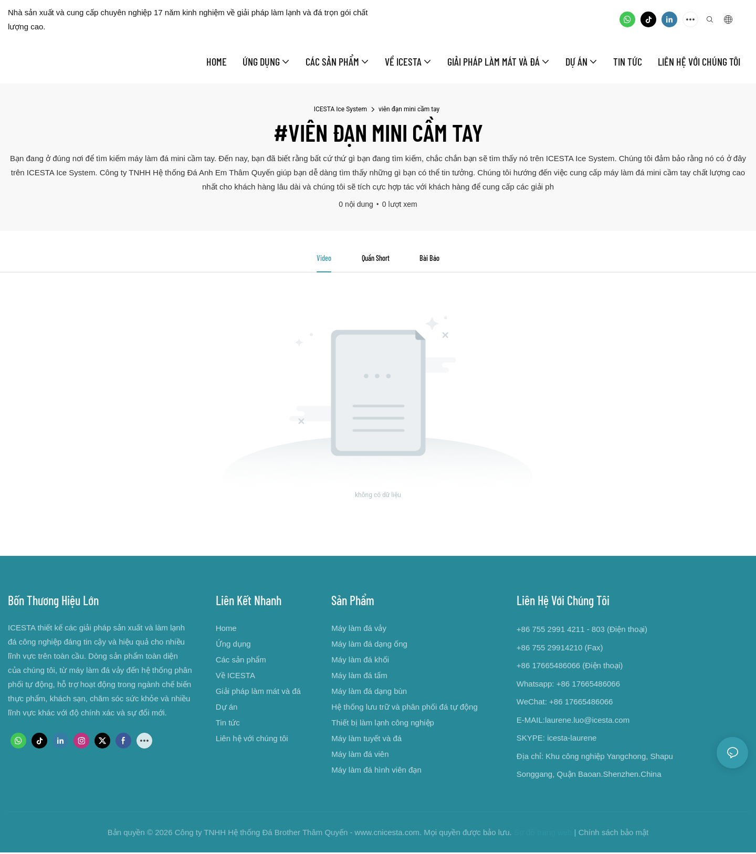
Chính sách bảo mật (614, 833)
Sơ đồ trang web (543, 833)
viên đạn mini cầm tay (409, 109)
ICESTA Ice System (340, 109)
